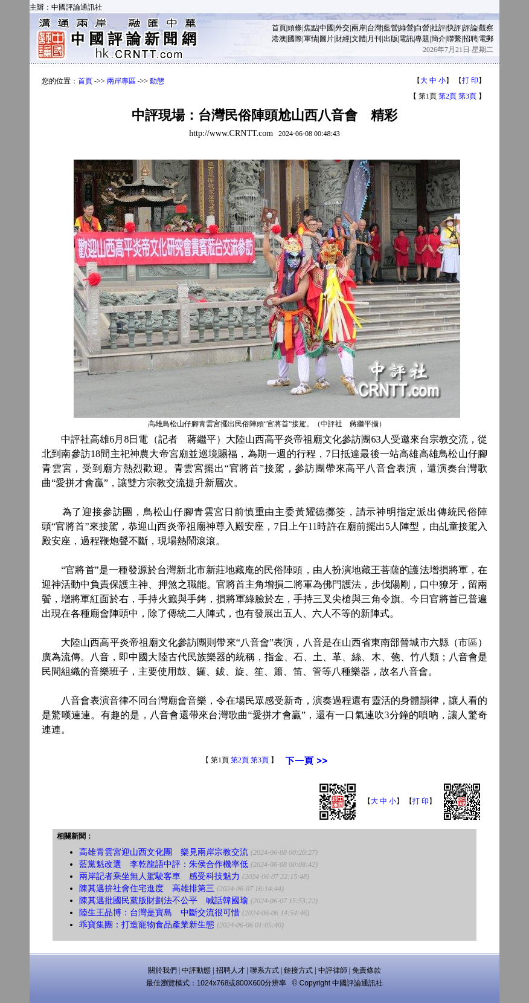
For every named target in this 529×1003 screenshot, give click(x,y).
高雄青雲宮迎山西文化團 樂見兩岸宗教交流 (163, 852)
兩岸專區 (121, 81)
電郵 (486, 38)
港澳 (279, 38)
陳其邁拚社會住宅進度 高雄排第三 (146, 888)
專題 (422, 38)
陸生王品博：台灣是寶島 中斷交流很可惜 (159, 912)
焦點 (311, 28)
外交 (342, 28)
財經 (342, 38)
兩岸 (358, 28)
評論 (470, 28)
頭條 (294, 28)
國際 (294, 38)
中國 (326, 28)
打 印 (470, 80)
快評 (454, 28)
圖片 (326, 38)
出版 (390, 38)
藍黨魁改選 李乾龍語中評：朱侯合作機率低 (163, 864)
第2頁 (447, 96)
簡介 (438, 38)
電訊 (406, 38)
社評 (438, 28)
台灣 (374, 28)
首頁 (279, 28)
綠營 (406, 28)
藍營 (390, 28)
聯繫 (454, 38)
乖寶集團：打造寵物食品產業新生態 (146, 924)
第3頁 (467, 96)
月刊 (374, 38)
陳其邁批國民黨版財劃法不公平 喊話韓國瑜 (163, 900)
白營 (422, 28)
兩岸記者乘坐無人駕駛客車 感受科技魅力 (159, 876)
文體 (358, 38)
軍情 (311, 38)
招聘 (470, 38)
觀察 (486, 28)
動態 (157, 81)
